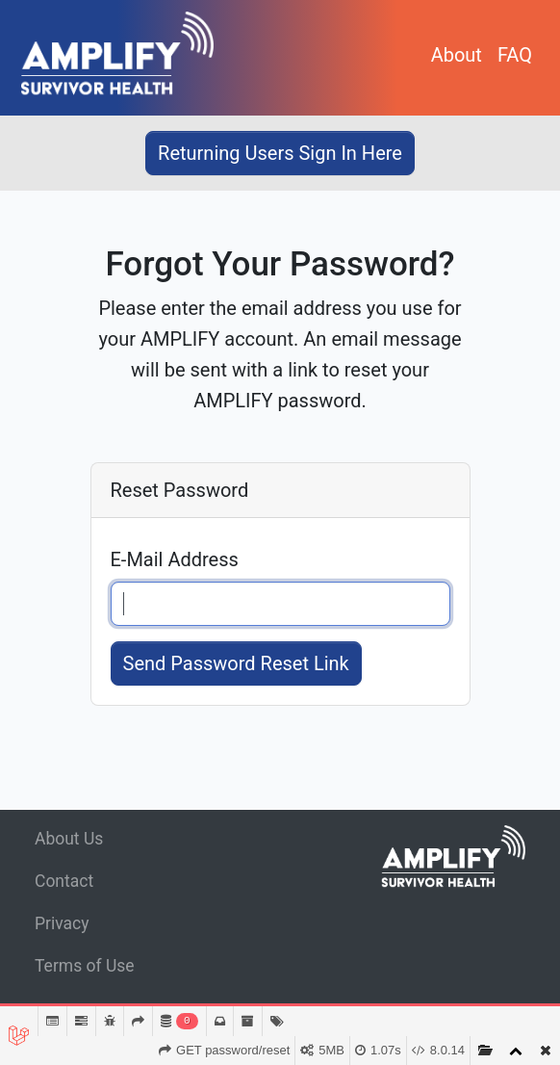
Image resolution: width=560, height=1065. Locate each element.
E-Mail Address (175, 559)
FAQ (514, 54)
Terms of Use (85, 965)
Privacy (62, 923)
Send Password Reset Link (236, 663)
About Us (69, 838)
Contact (64, 881)
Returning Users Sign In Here (280, 153)
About (456, 54)
